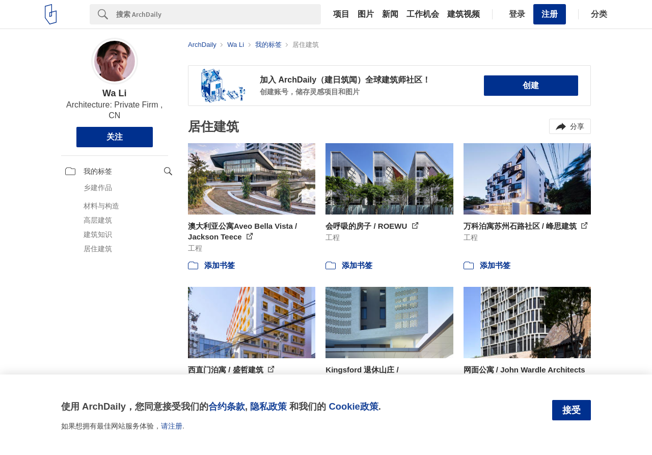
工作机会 (422, 14)
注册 (549, 14)
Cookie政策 (353, 406)
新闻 (390, 14)
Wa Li (114, 93)
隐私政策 (268, 406)
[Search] (218, 14)
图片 (366, 14)
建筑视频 (463, 14)
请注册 (171, 426)
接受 (571, 410)
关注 (114, 136)
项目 (341, 14)
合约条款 (226, 406)
